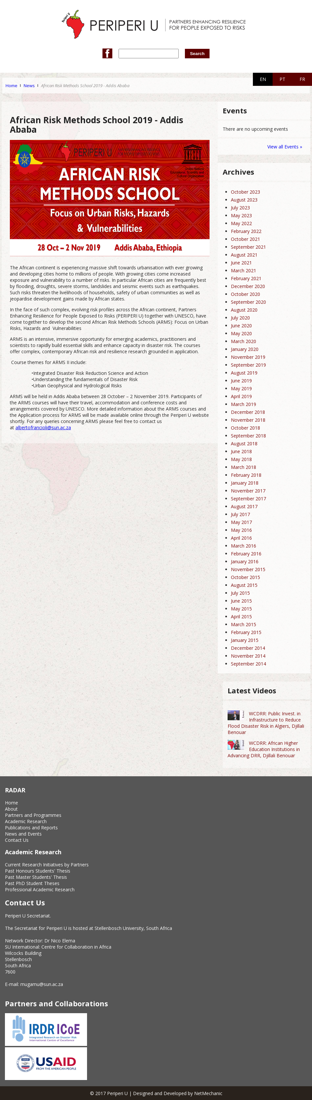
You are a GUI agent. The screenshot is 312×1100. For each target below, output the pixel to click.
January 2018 (244, 483)
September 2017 (248, 498)
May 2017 (241, 522)
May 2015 (241, 609)
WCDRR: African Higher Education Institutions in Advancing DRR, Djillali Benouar (264, 749)
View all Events (283, 147)
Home (11, 85)
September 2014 (248, 664)
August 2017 (244, 506)
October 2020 (245, 294)
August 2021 (244, 255)
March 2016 (243, 546)
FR (302, 79)
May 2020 (241, 333)
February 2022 (246, 231)
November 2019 (248, 357)
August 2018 (244, 443)
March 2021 (243, 270)
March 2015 (243, 624)
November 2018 (248, 420)
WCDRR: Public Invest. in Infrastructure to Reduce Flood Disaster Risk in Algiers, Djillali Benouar (266, 722)
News (29, 85)
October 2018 (245, 428)
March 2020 (243, 341)
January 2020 (244, 349)
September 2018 (248, 436)
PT (282, 79)
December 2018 (248, 412)
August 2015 (244, 585)
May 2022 (241, 223)
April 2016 (241, 538)
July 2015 (240, 593)
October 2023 (245, 192)
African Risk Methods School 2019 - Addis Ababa (85, 85)
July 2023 (240, 207)
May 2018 (241, 459)
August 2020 (244, 310)
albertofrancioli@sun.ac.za (43, 427)
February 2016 (246, 553)
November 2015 (248, 569)
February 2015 (246, 632)
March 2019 (243, 404)
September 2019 (248, 365)
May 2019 (241, 388)
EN (263, 79)
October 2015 (245, 577)
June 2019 (241, 380)
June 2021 (241, 263)
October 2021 (245, 239)
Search (197, 53)
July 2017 (240, 514)
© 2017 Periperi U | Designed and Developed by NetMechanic (156, 1093)
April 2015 (241, 616)
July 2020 (240, 318)
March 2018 (243, 467)
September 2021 (248, 247)
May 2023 (241, 215)
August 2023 (244, 200)
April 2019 (241, 396)
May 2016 (241, 530)
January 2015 (244, 640)
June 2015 (241, 601)
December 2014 (248, 648)
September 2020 (248, 302)
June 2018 (241, 451)
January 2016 (244, 561)
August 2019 (244, 373)
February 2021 (246, 278)
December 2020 (248, 286)
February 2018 (246, 475)
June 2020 (241, 325)
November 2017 (248, 491)
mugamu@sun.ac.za (41, 984)
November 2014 (248, 656)
